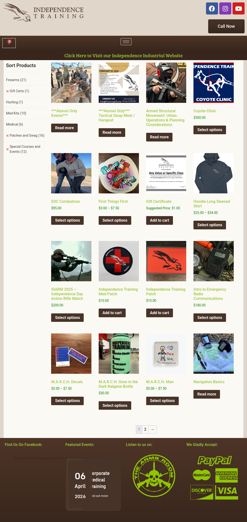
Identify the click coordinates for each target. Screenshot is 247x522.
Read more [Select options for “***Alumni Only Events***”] (64, 128)
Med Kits (16, 113)
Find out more (98, 496)
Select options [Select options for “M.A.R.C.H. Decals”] (67, 400)
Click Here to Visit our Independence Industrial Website (123, 55)
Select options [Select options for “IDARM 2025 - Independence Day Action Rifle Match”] (67, 317)
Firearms (16, 80)
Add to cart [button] (159, 220)
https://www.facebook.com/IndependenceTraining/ (58, 458)
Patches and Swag (27, 135)
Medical (14, 124)
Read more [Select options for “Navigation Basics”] (206, 394)
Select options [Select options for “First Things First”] (115, 220)
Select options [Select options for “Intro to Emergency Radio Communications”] (209, 317)
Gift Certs (19, 91)
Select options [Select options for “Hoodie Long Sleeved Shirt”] (209, 225)
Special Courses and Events (25, 149)
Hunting (14, 102)
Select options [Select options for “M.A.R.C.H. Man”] (162, 400)
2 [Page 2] (145, 429)
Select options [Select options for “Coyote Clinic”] (209, 129)
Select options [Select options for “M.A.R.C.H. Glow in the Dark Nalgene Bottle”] (115, 405)
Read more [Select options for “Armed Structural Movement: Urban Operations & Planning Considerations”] (159, 137)
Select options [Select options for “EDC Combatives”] (67, 220)
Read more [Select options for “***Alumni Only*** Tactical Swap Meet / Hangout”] (112, 132)
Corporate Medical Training (99, 480)
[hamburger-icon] (126, 41)
